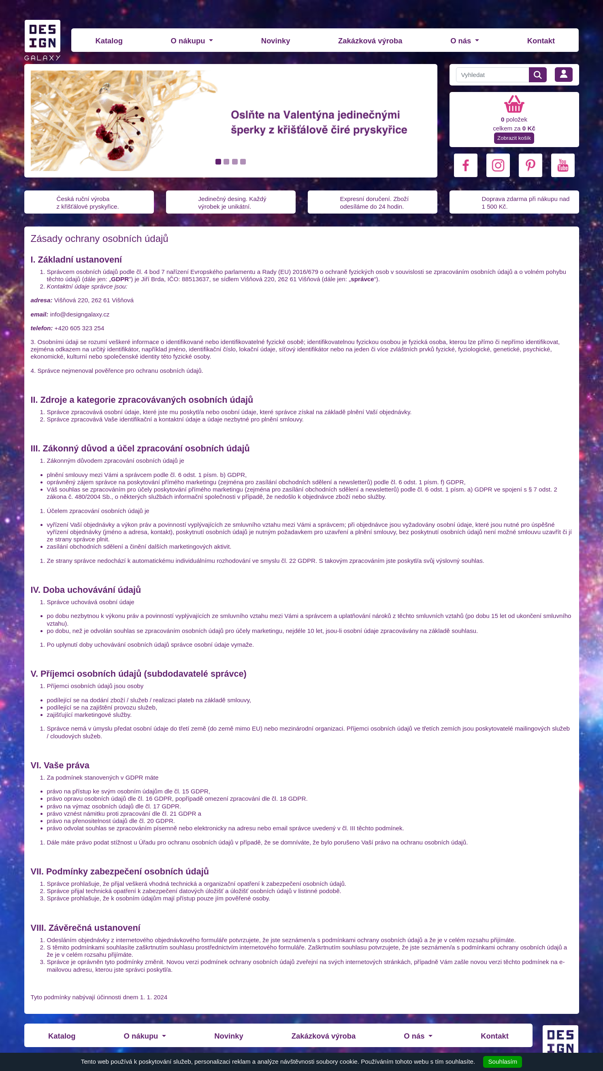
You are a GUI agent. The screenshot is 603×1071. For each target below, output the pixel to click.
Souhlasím (502, 1061)
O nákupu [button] (189, 40)
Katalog (108, 40)
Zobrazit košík (514, 138)
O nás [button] (461, 40)
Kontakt (541, 40)
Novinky (275, 40)
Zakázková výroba (370, 40)
